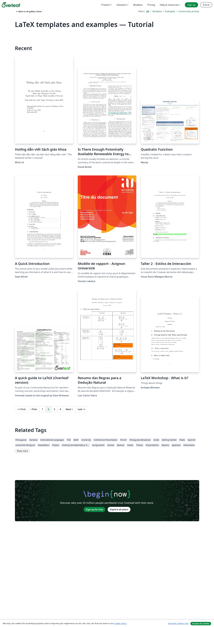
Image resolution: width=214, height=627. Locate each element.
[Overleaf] (11, 5)
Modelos (157, 11)
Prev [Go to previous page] (33, 409)
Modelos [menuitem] (138, 4)
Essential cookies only (178, 623)
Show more (22, 451)
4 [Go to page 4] (60, 409)
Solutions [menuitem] (122, 4)
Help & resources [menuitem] (169, 4)
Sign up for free (94, 509)
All (147, 11)
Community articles (188, 11)
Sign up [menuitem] (191, 4)
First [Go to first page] (21, 409)
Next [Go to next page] (69, 409)
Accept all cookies (200, 623)
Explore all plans (119, 509)
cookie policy (120, 623)
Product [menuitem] (105, 4)
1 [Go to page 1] (42, 409)
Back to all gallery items (28, 11)
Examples (170, 11)
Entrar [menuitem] (206, 4)
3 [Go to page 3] (54, 409)
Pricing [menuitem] (151, 4)
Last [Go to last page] (81, 409)
